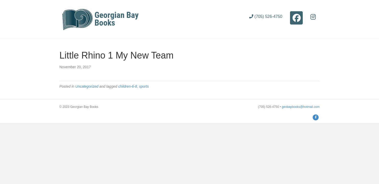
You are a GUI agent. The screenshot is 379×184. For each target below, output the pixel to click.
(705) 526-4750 (265, 16)
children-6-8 (127, 86)
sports (144, 86)
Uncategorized (86, 86)
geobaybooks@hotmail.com (301, 107)
